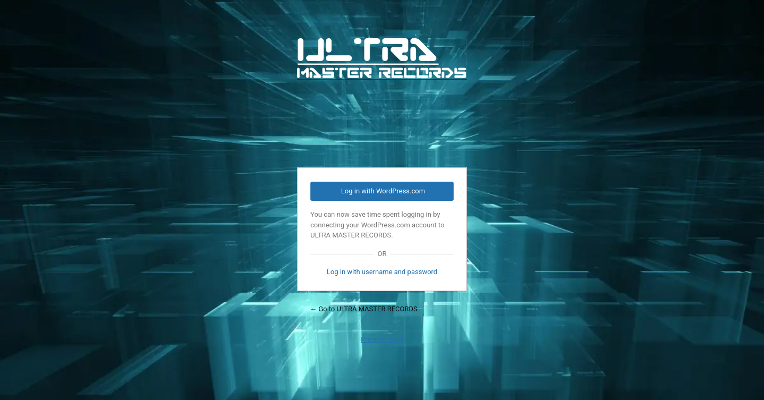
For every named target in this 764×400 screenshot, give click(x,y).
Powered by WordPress (382, 96)
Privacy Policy (382, 339)
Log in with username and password (382, 272)
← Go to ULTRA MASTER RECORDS (364, 309)
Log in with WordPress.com (383, 191)
